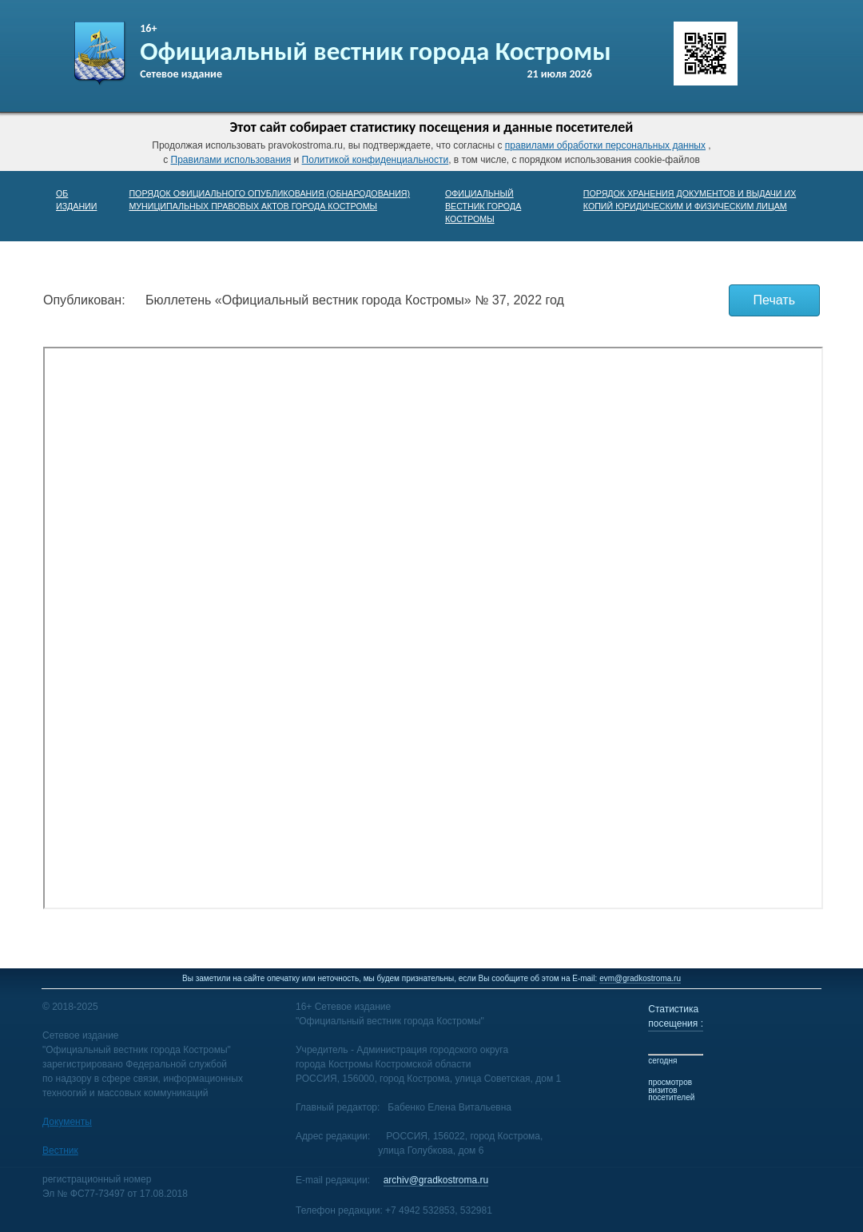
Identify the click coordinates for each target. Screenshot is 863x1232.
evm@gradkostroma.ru (640, 978)
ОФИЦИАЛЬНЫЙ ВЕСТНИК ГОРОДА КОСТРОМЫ (483, 206)
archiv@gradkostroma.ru (436, 1180)
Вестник (60, 1150)
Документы (67, 1121)
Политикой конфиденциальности (375, 159)
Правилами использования (231, 159)
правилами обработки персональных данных (605, 145)
